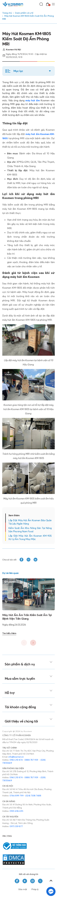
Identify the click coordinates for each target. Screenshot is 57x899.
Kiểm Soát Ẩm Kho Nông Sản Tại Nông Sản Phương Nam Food (30, 529)
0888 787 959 (31, 759)
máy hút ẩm (32, 100)
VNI (3, 836)
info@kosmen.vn (16, 756)
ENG (9, 836)
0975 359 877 (16, 826)
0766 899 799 (16, 795)
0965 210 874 (16, 759)
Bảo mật (23, 889)
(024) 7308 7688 (33, 795)
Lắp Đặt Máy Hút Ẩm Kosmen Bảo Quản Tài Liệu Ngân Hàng (30, 522)
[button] (28, 71)
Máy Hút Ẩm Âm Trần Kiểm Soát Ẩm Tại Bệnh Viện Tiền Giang (27, 616)
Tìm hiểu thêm (9, 633)
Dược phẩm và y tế (24, 13)
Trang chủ (7, 13)
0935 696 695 (16, 811)
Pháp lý (34, 889)
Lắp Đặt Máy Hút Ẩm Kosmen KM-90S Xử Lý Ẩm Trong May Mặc (30, 537)
